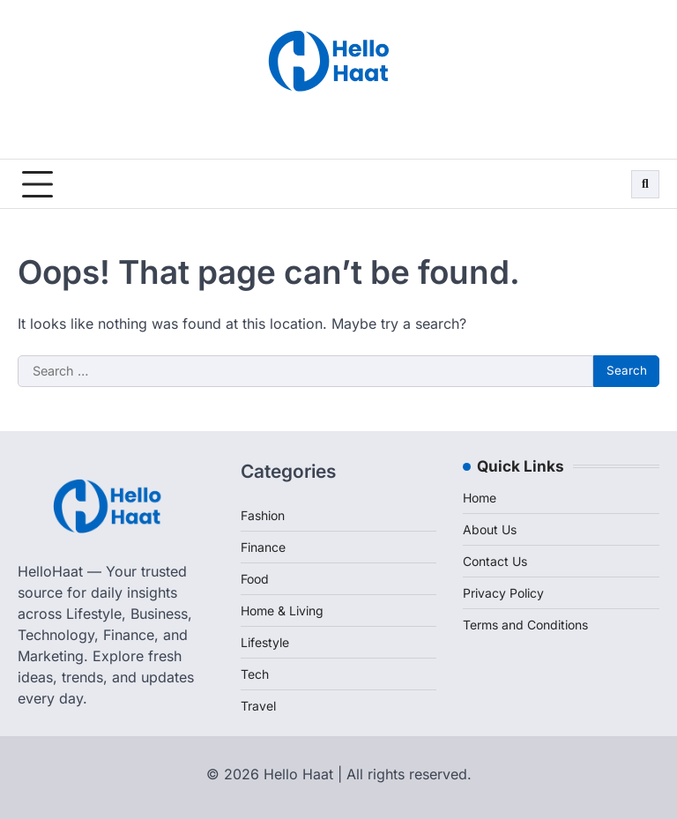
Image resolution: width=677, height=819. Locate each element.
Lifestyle (265, 642)
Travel (258, 705)
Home (479, 497)
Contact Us (495, 561)
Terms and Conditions (525, 624)
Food (255, 578)
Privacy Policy (503, 592)
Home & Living (282, 610)
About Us (490, 529)
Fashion (263, 515)
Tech (255, 673)
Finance (263, 547)
